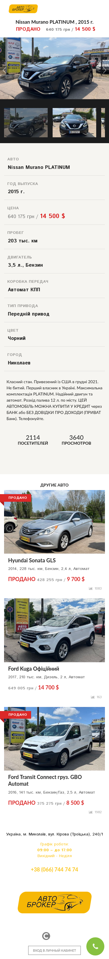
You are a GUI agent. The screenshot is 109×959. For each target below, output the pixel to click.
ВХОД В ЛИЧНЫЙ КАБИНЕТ (54, 950)
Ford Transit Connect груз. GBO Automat (45, 780)
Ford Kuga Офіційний (33, 668)
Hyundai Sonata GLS (32, 560)
